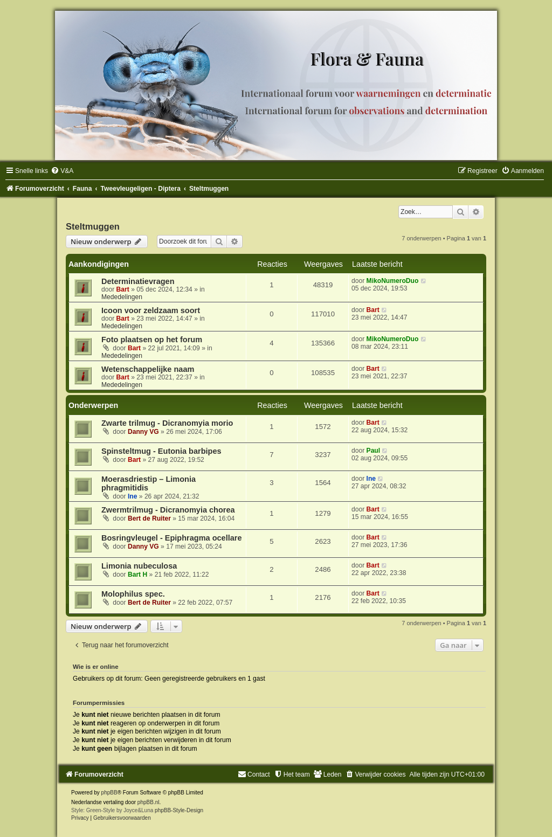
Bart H (137, 574)
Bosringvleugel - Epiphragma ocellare (171, 538)
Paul (374, 450)
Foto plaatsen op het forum (151, 339)
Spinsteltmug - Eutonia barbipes (161, 451)
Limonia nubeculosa (139, 566)
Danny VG (143, 431)
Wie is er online (96, 666)
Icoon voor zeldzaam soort (150, 310)
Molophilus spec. (133, 594)
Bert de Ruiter (149, 518)
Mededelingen (121, 297)
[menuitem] (62, 171)
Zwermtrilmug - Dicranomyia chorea (168, 510)
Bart (122, 289)
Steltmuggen (93, 226)
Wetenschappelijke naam (147, 369)
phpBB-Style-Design (179, 810)
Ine (132, 496)
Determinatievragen (138, 281)
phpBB (109, 793)
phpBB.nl (148, 802)
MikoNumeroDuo (393, 281)
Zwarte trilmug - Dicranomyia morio (167, 423)
